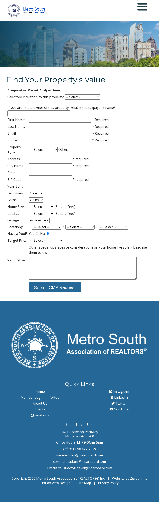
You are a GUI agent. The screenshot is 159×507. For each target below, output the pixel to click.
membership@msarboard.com (79, 460)
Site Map (84, 488)
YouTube (119, 414)
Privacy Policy (108, 488)
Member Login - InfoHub (39, 402)
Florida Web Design (55, 488)
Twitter (119, 408)
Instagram (119, 397)
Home (40, 397)
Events (40, 414)
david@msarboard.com (94, 473)
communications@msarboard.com (79, 467)
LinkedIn (119, 402)
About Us (40, 408)
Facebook (40, 420)
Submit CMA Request (54, 292)
